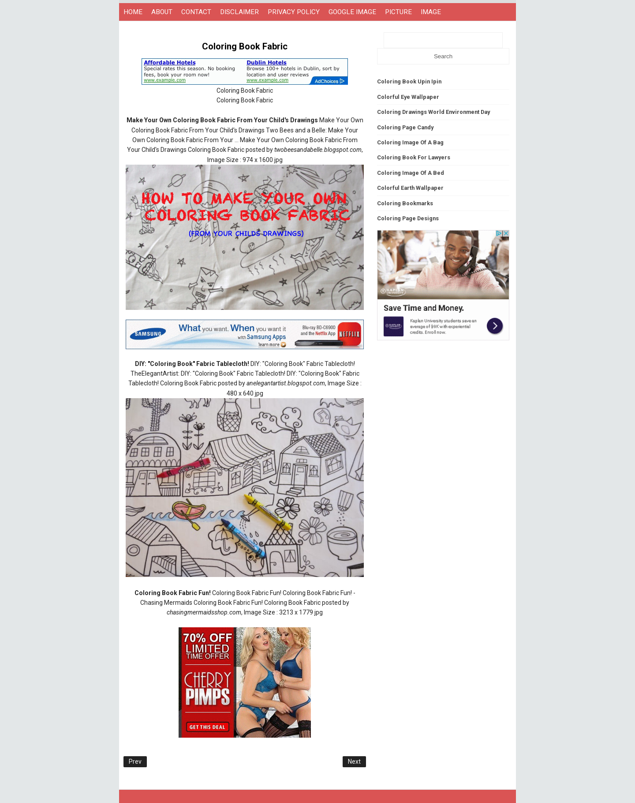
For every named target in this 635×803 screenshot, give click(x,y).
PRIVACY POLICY (294, 12)
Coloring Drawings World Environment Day (433, 112)
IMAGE (431, 12)
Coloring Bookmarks (405, 203)
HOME (132, 12)
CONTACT (196, 12)
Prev (135, 761)
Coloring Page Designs (408, 218)
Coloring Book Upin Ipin (409, 81)
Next (354, 761)
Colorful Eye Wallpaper (408, 97)
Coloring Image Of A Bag (410, 142)
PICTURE (398, 12)
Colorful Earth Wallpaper (410, 188)
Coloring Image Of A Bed (410, 173)
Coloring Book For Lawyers (413, 157)
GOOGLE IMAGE (352, 12)
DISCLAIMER (239, 12)
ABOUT (161, 12)
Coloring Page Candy (405, 127)
